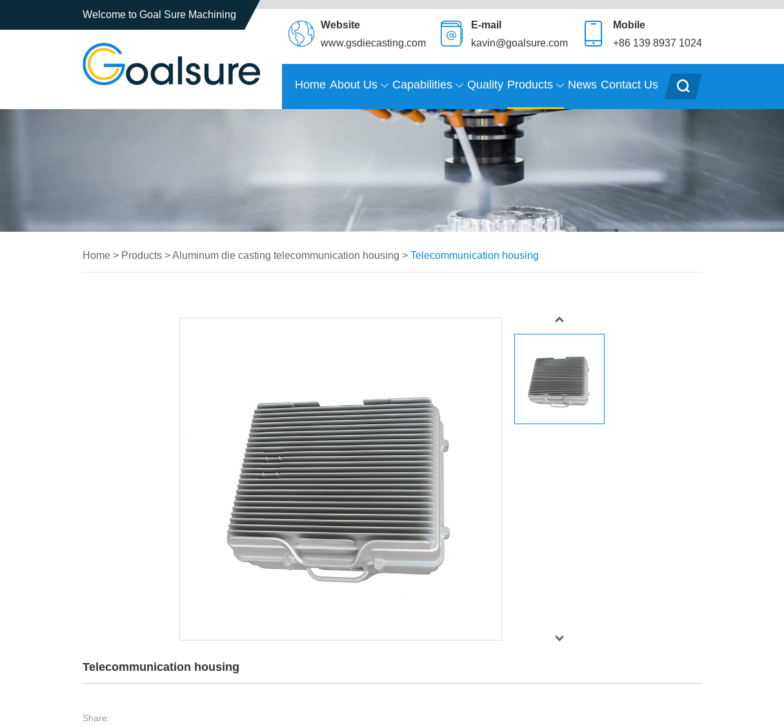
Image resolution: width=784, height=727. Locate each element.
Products (535, 85)
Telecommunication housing (474, 255)
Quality (485, 84)
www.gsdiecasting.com (373, 42)
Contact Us (629, 84)
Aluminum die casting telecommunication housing (285, 255)
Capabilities (427, 85)
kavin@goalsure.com (519, 42)
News (582, 84)
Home (310, 84)
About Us (359, 85)
